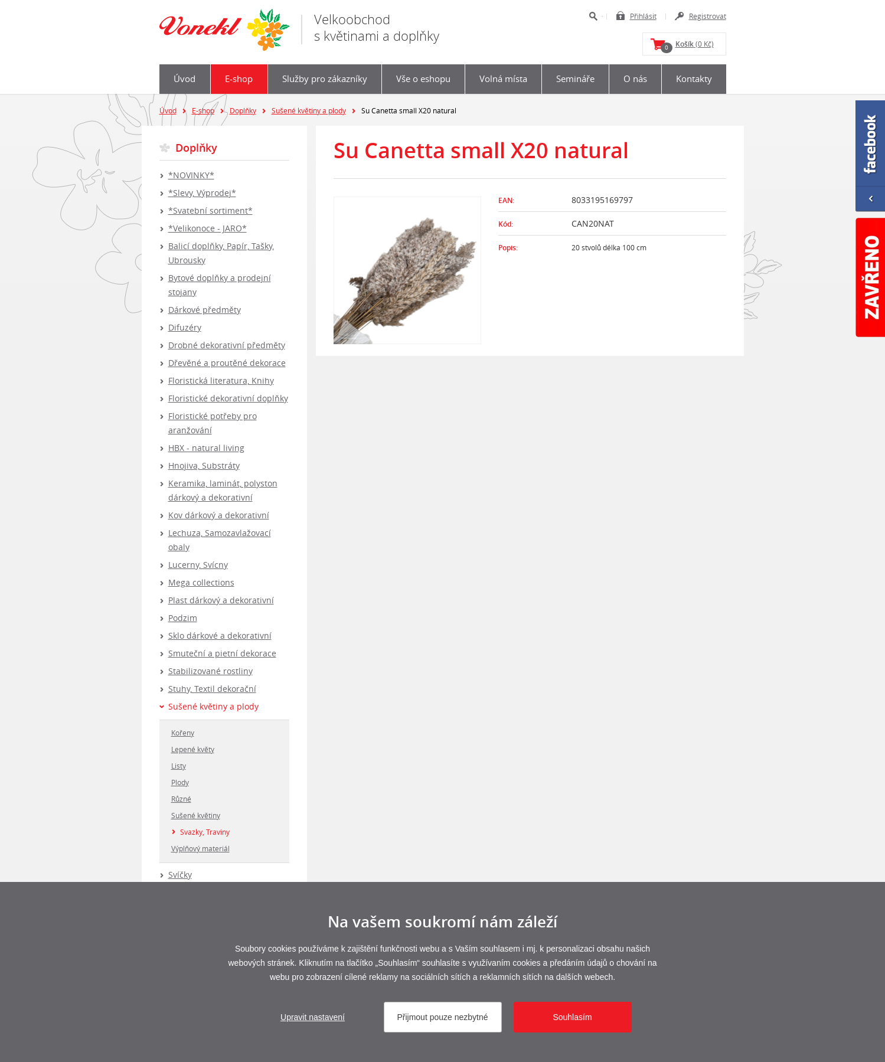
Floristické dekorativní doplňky (228, 398)
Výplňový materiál (200, 848)
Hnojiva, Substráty (204, 465)
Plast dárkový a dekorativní (221, 600)
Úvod (184, 78)
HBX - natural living (206, 447)
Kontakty (694, 78)
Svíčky (180, 874)
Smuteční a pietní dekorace (222, 653)
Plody (180, 782)
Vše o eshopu (423, 78)
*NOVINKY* (191, 175)
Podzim (182, 617)
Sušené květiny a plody (309, 110)
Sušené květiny (195, 815)
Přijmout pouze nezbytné (442, 1017)
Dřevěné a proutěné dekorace (227, 362)
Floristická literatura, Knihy (221, 380)
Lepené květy (192, 749)
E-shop (239, 78)
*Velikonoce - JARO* (207, 228)
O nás (635, 78)
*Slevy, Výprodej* (202, 192)
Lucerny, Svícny (198, 564)
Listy (178, 765)
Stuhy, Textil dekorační (212, 688)
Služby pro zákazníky (324, 78)
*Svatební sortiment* (210, 210)
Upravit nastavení (312, 1017)
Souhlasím (572, 1017)
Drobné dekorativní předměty (226, 345)
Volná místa (503, 78)
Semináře (575, 78)
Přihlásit (643, 16)
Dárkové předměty (204, 309)
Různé (181, 798)
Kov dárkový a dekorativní (218, 515)
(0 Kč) (687, 46)
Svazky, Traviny (205, 831)
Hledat (593, 16)
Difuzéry (184, 327)
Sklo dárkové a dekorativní (220, 635)
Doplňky (243, 110)
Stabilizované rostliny (210, 671)
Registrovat (707, 16)
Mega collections (201, 582)
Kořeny (182, 732)
